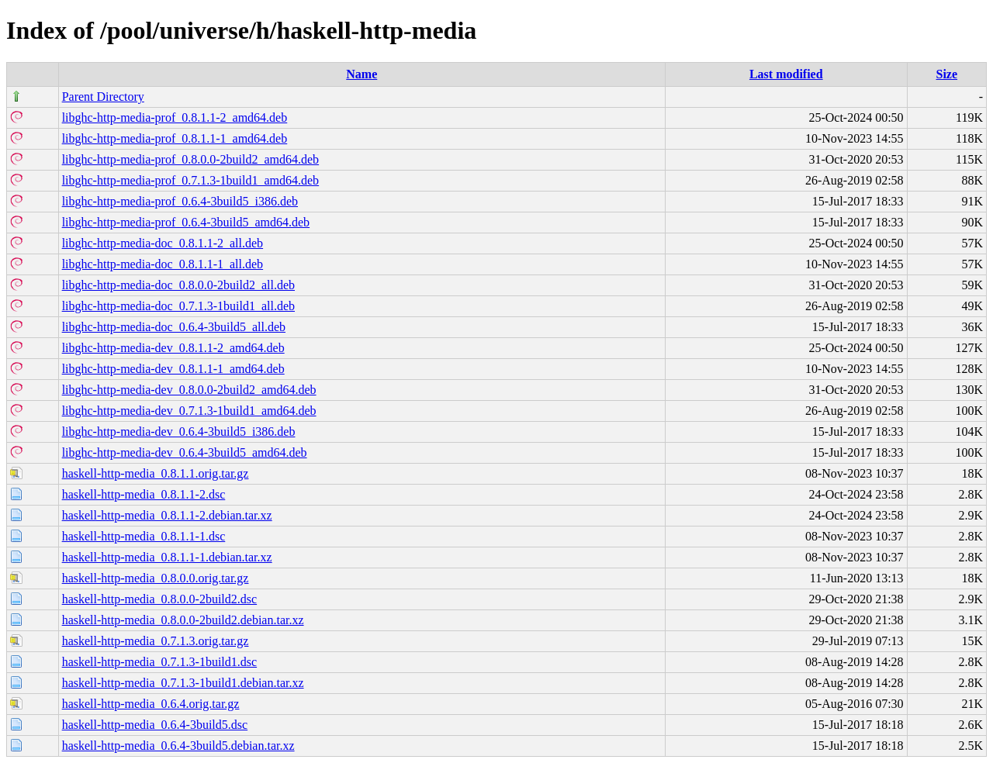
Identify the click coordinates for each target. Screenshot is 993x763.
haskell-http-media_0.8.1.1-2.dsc (144, 494)
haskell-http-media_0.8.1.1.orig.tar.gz (155, 473)
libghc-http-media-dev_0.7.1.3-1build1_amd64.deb (189, 410)
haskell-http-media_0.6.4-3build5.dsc (155, 724)
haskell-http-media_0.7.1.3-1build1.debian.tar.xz (183, 682)
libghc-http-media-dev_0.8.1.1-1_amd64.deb (173, 368)
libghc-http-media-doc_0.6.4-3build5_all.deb (173, 326)
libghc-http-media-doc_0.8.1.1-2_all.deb (162, 243)
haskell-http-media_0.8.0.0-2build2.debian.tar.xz (183, 620)
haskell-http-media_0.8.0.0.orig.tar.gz (155, 578)
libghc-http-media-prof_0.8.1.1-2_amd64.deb (175, 117)
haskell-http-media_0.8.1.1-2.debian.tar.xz (167, 515)
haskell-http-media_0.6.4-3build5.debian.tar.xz (178, 745)
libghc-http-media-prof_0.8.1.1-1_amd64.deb (175, 138)
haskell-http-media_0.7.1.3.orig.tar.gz (155, 640)
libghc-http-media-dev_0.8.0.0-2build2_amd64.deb (189, 389)
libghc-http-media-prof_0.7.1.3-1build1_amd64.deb (190, 180)
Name (361, 74)
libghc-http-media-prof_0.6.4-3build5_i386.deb (180, 201)
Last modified (786, 74)
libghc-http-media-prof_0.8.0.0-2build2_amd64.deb (190, 159)
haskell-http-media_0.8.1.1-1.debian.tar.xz (167, 557)
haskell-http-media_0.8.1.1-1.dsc (144, 536)
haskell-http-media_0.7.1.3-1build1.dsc (160, 661)
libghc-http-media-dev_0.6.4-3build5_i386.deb (179, 431)
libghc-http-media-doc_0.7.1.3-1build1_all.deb (178, 305)
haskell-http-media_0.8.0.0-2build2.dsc (160, 599)
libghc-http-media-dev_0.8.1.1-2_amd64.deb (173, 347)
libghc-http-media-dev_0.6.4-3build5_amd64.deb (184, 452)
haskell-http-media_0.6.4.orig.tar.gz (151, 703)
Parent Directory (103, 96)
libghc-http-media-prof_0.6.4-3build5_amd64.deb (186, 222)
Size (947, 74)
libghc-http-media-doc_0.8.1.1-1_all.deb (162, 264)
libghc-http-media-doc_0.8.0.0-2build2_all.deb (178, 285)
